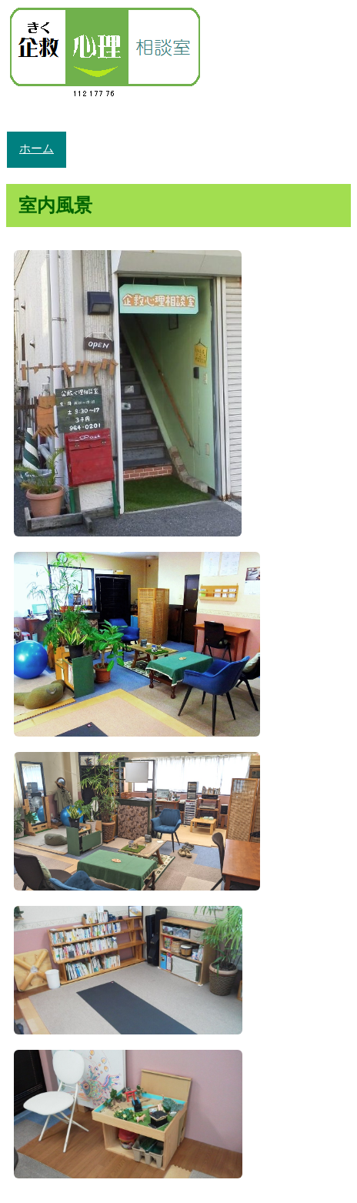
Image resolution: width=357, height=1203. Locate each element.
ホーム (36, 149)
